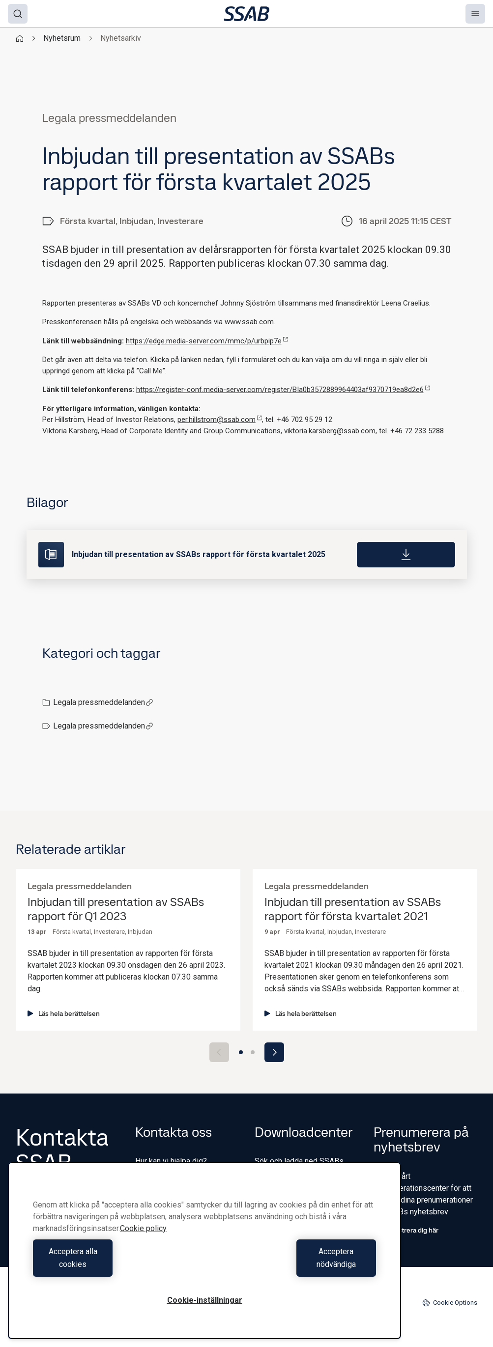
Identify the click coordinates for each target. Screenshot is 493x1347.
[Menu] (475, 14)
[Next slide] (274, 1052)
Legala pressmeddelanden (103, 702)
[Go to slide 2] (253, 1052)
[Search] (18, 14)
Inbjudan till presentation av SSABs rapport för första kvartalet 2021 (352, 909)
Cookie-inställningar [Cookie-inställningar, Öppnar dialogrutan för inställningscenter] (204, 1300)
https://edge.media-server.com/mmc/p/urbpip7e (207, 341)
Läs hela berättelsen (64, 1013)
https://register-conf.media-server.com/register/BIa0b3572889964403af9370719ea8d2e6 (283, 389)
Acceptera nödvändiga (293, 1264)
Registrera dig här (406, 1230)
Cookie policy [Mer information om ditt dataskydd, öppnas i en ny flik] (143, 1241)
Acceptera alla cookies (116, 1264)
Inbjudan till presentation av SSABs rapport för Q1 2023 (116, 909)
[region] (204, 1257)
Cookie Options (449, 1303)
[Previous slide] (219, 1052)
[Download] (406, 554)
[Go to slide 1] (241, 1052)
